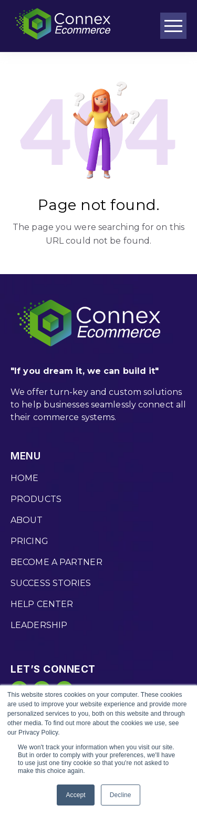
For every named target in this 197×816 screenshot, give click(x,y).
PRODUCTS (36, 499)
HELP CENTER (42, 604)
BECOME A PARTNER (56, 562)
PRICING (29, 541)
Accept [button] (75, 795)
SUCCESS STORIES (51, 583)
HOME (24, 478)
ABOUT (27, 520)
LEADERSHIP (39, 625)
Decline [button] (120, 795)
